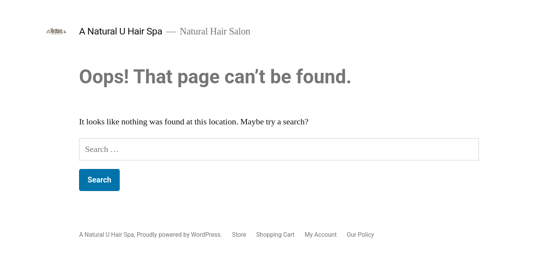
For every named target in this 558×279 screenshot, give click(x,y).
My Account (321, 234)
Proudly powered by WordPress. (180, 234)
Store (239, 234)
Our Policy (360, 234)
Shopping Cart (275, 234)
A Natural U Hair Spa (120, 31)
